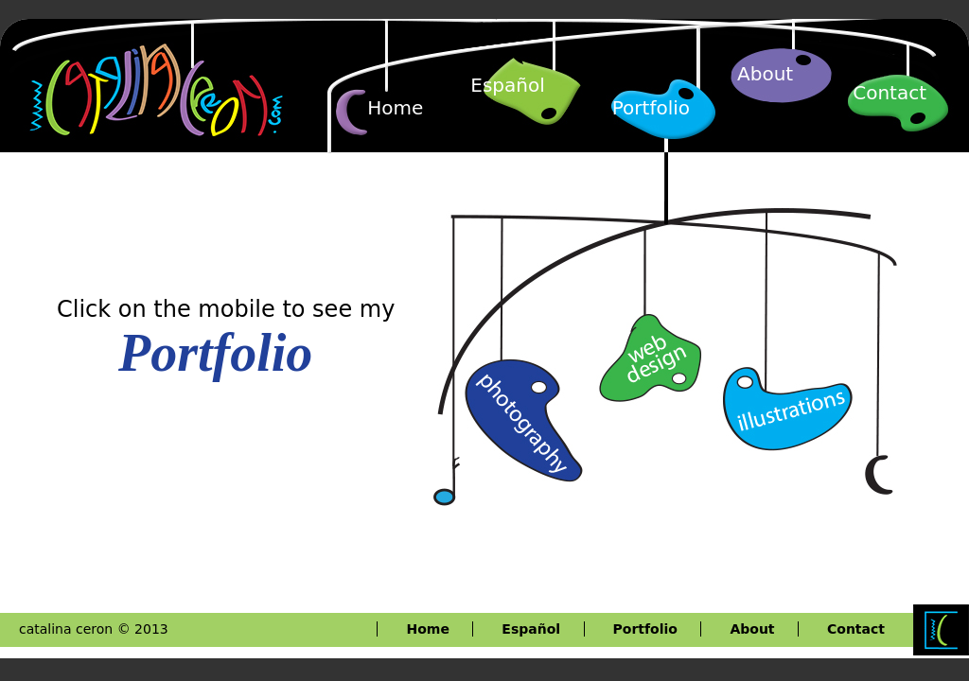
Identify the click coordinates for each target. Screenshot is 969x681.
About (765, 73)
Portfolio (651, 107)
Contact (889, 92)
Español (507, 85)
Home (395, 107)
